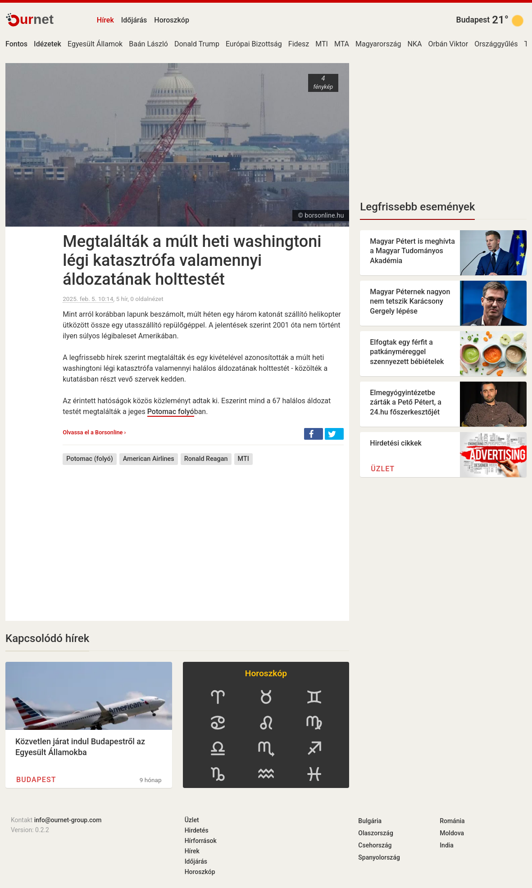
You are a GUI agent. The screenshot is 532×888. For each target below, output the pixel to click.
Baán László (148, 44)
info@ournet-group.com (68, 820)
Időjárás (134, 20)
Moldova (452, 833)
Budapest (473, 19)
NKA (415, 44)
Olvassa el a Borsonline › (94, 432)
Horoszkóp (171, 20)
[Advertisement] (203, 536)
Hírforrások (201, 840)
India (447, 845)
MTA (341, 44)
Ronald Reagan (206, 459)
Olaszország (375, 833)
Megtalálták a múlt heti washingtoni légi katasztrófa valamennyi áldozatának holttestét (192, 260)
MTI (321, 44)
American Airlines (148, 459)
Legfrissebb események (417, 206)
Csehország (374, 845)
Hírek (105, 20)
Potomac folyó (170, 411)
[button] (313, 434)
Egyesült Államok (95, 44)
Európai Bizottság (254, 44)
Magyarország (378, 44)
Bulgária (370, 820)
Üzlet (383, 468)
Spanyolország (379, 857)
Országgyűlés (496, 44)
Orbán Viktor (448, 44)
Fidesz (298, 44)
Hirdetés (197, 830)
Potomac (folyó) (89, 459)
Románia (452, 820)
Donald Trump (196, 44)
